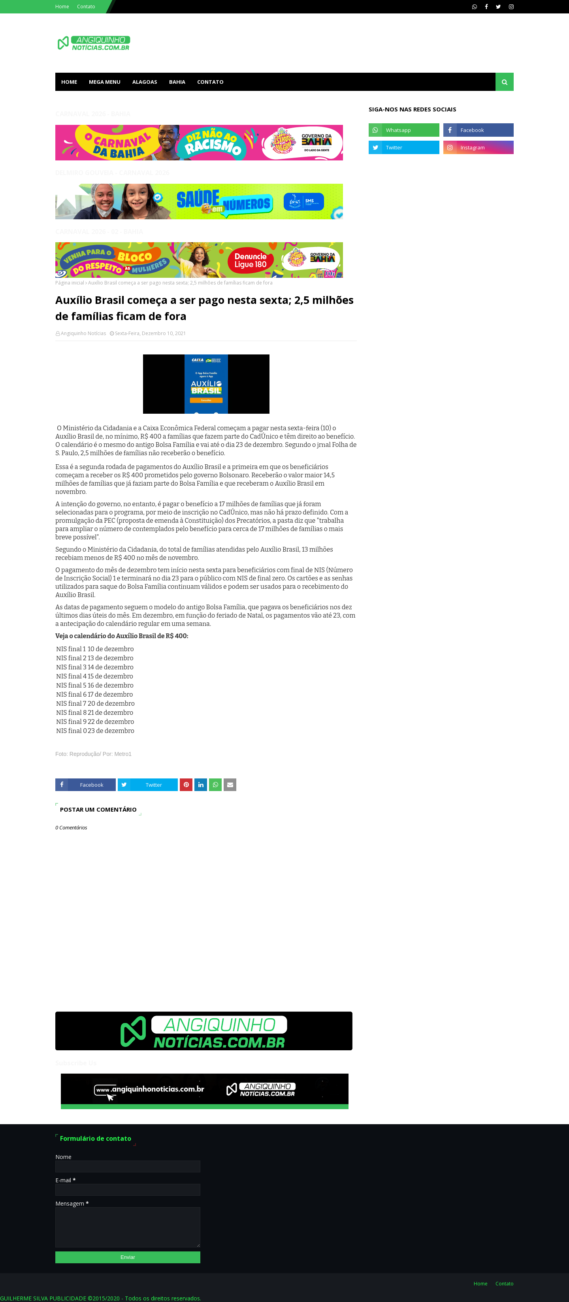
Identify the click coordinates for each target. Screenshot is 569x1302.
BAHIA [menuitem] (177, 81)
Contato (86, 6)
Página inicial (69, 282)
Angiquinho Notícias (83, 333)
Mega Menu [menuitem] (105, 81)
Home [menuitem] (69, 81)
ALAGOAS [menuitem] (144, 81)
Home (62, 6)
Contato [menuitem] (210, 81)
